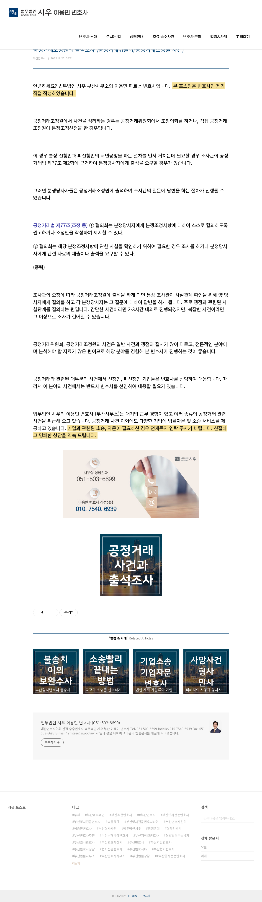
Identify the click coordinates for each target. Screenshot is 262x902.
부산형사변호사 (164, 849)
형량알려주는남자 (177, 835)
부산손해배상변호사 (115, 835)
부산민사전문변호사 (175, 815)
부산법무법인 (96, 815)
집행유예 (154, 828)
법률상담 (113, 821)
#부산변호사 (147, 815)
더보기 (76, 863)
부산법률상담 (141, 856)
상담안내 (137, 37)
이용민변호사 (83, 828)
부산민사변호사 (84, 842)
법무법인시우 (132, 828)
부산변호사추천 (84, 835)
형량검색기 (174, 828)
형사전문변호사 (112, 849)
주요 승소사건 (163, 37)
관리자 (146, 896)
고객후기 (243, 37)
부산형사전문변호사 (87, 821)
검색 (249, 818)
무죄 (77, 815)
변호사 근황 (192, 37)
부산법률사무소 (84, 856)
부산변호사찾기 (112, 842)
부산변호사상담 (84, 849)
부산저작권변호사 (147, 835)
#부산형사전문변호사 (171, 856)
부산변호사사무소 (113, 856)
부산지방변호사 (161, 842)
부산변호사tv (138, 849)
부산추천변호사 (121, 815)
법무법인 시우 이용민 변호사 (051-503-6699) (80, 722)
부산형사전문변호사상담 (142, 821)
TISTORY (131, 896)
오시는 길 (113, 37)
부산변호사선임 (176, 821)
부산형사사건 (107, 828)
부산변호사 (136, 842)
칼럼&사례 (218, 37)
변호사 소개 (88, 37)
